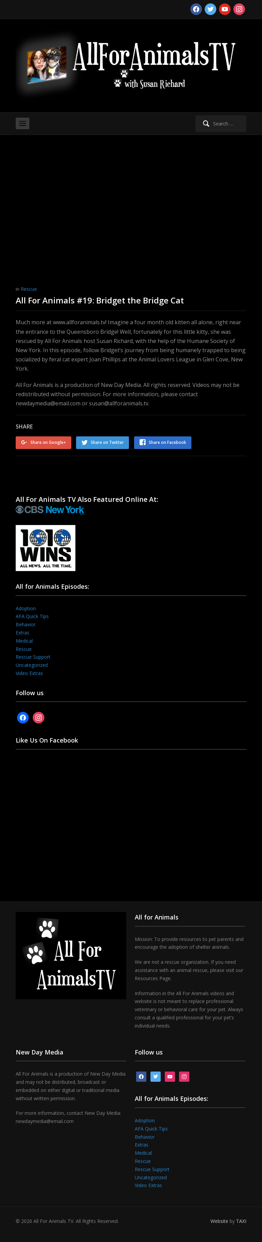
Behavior (25, 624)
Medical (24, 640)
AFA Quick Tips (32, 616)
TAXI (241, 1221)
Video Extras (29, 673)
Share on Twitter (107, 442)
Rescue (29, 289)
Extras (22, 632)
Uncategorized (32, 665)
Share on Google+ (48, 442)
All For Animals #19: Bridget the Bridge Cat (100, 300)
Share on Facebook (168, 442)
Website (219, 1221)
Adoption (26, 608)
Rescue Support (33, 657)
